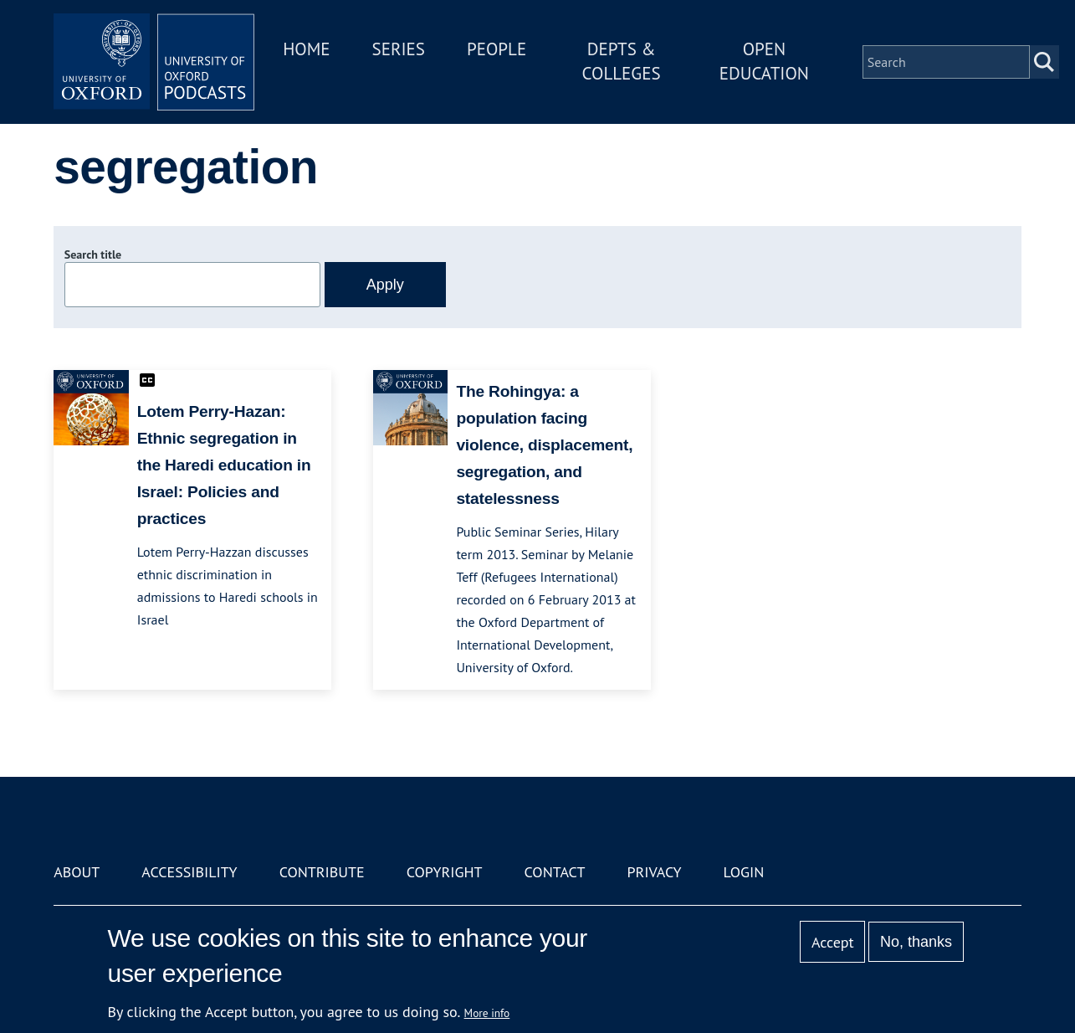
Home (306, 49)
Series (398, 49)
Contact (555, 871)
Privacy (654, 871)
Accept (832, 942)
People (496, 49)
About (77, 871)
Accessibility (189, 871)
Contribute (322, 871)
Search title (92, 254)
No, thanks (916, 941)
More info (487, 1012)
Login (744, 871)
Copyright (445, 871)
